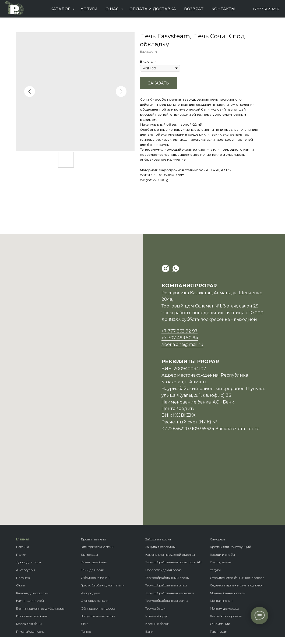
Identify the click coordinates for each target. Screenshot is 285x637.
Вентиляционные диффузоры (40, 540)
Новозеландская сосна (163, 501)
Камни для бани (94, 493)
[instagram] (165, 268)
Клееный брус (156, 548)
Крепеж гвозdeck (159, 594)
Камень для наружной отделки (170, 486)
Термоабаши (155, 540)
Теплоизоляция (29, 578)
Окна (20, 517)
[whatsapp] (176, 268)
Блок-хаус (89, 570)
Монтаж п (217, 532)
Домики (151, 570)
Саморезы (218, 471)
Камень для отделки (32, 524)
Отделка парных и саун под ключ (236, 517)
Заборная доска (158, 471)
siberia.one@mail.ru (182, 344)
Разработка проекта (226, 548)
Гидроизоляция (29, 586)
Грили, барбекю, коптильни (103, 517)
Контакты (223, 8)
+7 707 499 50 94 (179, 337)
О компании (220, 555)
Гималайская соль (30, 563)
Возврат (193, 8)
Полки (21, 486)
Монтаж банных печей (227, 524)
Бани (149, 563)
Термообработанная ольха (166, 517)
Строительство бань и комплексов (237, 509)
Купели (22, 601)
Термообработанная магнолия (169, 524)
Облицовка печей (95, 509)
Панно (86, 563)
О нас (112, 8)
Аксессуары (25, 501)
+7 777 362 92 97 (266, 9)
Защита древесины (160, 478)
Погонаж (23, 509)
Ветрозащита (26, 594)
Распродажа (90, 524)
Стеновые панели (94, 532)
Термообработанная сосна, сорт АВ (173, 493)
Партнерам (218, 563)
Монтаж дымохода (224, 540)
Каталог (60, 8)
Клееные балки (157, 555)
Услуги (89, 8)
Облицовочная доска (98, 540)
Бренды (151, 578)
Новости (216, 570)
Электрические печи (97, 478)
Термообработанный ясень (167, 509)
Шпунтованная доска (98, 548)
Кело (84, 586)
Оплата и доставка (152, 8)
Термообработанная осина (166, 532)
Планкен (87, 578)
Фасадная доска (94, 594)
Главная (22, 471)
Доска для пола (28, 493)
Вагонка (22, 478)
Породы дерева (157, 586)
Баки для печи (92, 501)
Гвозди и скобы (222, 486)
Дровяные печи (93, 471)
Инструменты (220, 493)
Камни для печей (30, 532)
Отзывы (216, 578)
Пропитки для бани (32, 548)
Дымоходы (89, 486)
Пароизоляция (28, 570)
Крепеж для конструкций (230, 478)
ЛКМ (84, 555)
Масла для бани (29, 555)
